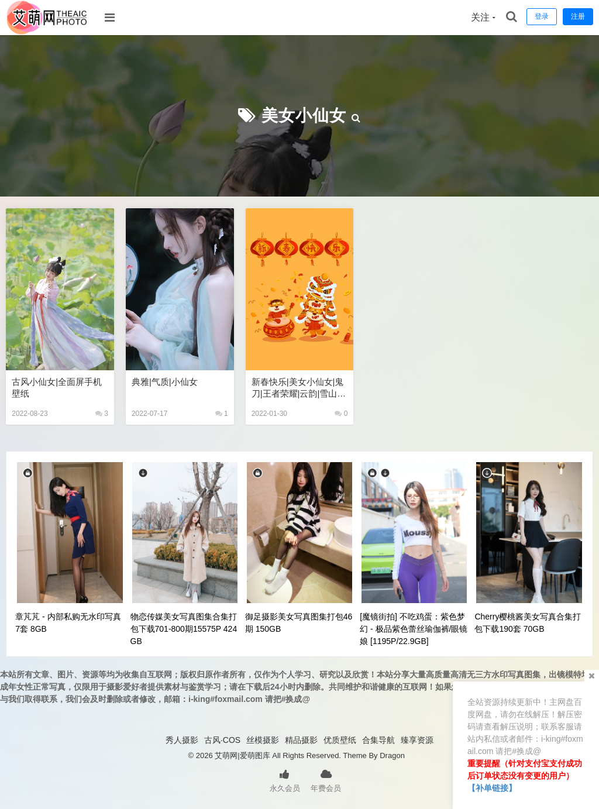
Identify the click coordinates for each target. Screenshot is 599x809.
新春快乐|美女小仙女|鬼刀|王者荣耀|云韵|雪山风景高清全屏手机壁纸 (299, 388)
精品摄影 (301, 740)
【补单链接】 (492, 788)
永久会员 (285, 780)
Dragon (392, 755)
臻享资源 (417, 740)
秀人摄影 (182, 740)
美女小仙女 (303, 115)
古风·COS (222, 740)
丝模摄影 (262, 740)
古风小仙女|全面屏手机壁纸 (57, 387)
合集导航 (378, 740)
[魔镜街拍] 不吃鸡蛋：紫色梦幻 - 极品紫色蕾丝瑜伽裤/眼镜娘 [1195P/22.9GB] (413, 629)
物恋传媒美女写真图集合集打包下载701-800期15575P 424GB (183, 629)
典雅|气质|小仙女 (165, 382)
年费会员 (326, 780)
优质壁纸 (339, 740)
